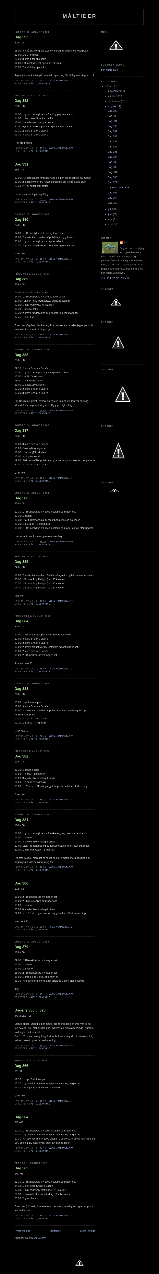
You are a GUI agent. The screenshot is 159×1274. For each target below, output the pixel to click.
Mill (126, 243)
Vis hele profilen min (115, 278)
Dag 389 (21, 279)
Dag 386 (21, 498)
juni (110, 214)
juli (110, 209)
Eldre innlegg (87, 1230)
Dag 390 (21, 220)
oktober (112, 96)
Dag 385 (21, 562)
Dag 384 (21, 621)
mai (110, 219)
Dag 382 (21, 756)
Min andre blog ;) (110, 69)
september (114, 101)
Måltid (33, 83)
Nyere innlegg (22, 1230)
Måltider (80, 16)
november (114, 90)
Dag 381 (21, 820)
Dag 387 (21, 431)
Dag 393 (21, 37)
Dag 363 (21, 1168)
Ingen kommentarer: (61, 81)
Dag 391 (21, 164)
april (111, 224)
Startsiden (55, 1230)
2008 (108, 86)
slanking (44, 83)
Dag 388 (21, 355)
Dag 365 (21, 1066)
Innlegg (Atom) (37, 1237)
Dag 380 (21, 883)
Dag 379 (21, 947)
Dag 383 (21, 689)
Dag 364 (21, 1117)
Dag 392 (21, 101)
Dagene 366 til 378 (30, 1010)
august (112, 106)
